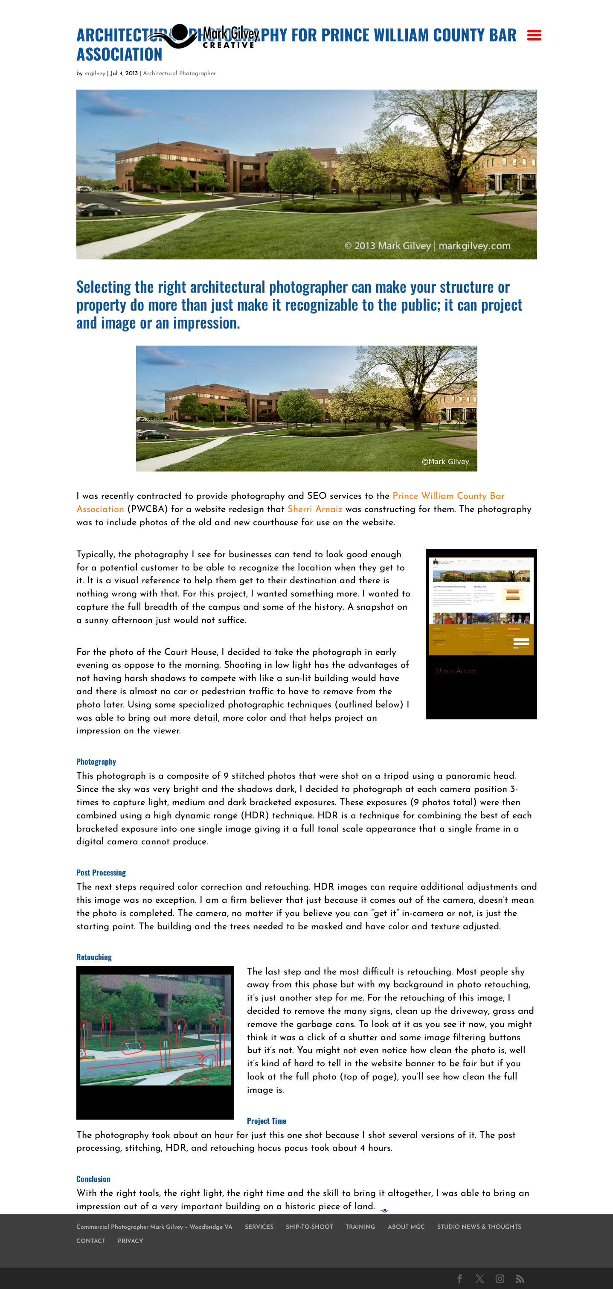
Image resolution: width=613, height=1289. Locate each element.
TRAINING (360, 1227)
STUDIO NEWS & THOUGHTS (479, 1227)
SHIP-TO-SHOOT (309, 1227)
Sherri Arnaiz (315, 510)
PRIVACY (130, 1241)
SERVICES (259, 1227)
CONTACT (90, 1241)
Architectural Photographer (179, 73)
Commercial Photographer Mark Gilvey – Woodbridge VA (154, 1227)
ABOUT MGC (406, 1227)
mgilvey (94, 73)
